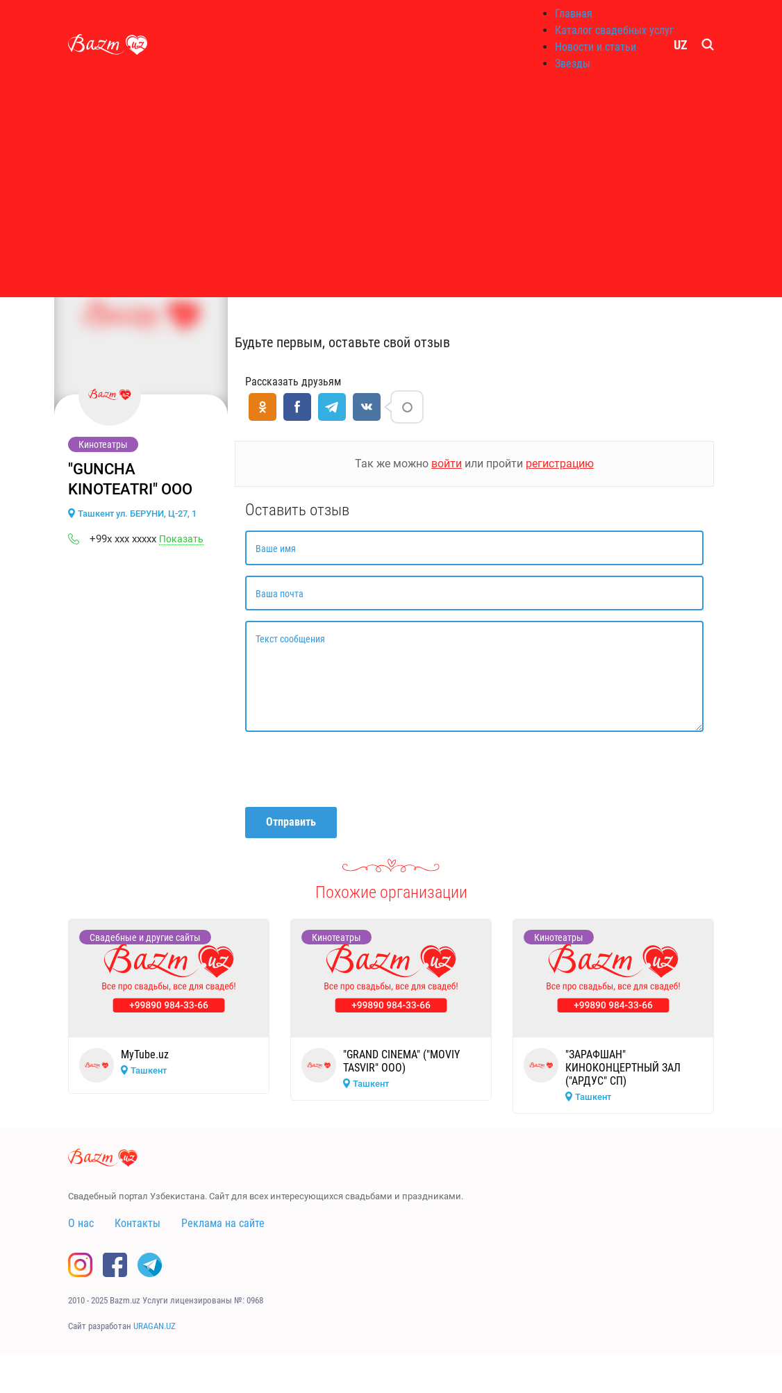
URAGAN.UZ (154, 1326)
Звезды (572, 63)
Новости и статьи (595, 46)
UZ (681, 44)
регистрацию (560, 463)
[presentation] (350, 769)
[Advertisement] (391, 187)
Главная (573, 13)
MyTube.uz (145, 1054)
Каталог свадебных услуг (614, 30)
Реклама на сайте (223, 1223)
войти (446, 463)
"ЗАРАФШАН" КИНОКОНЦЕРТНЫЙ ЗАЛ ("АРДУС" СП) (623, 1067)
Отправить (291, 821)
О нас (81, 1223)
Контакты (137, 1223)
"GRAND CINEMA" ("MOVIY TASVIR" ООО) (401, 1061)
